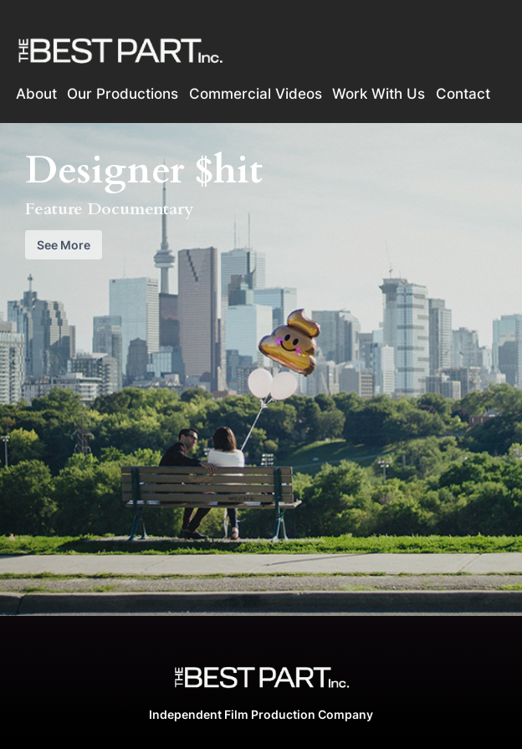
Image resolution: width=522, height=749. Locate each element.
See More (63, 245)
